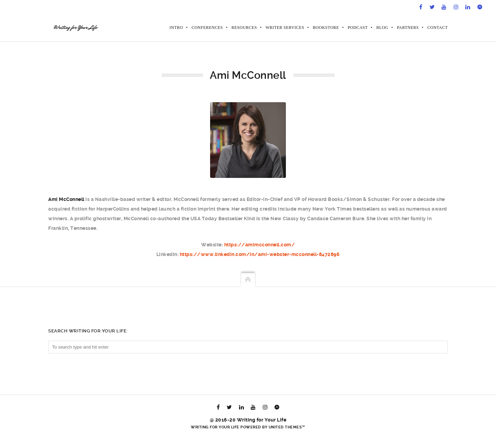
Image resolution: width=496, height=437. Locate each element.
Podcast (358, 27)
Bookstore (326, 27)
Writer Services (285, 27)
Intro (176, 27)
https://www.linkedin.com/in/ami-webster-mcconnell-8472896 (260, 254)
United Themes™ (287, 427)
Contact (437, 27)
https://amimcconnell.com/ (259, 244)
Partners (408, 27)
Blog (382, 27)
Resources (244, 27)
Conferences (207, 27)
